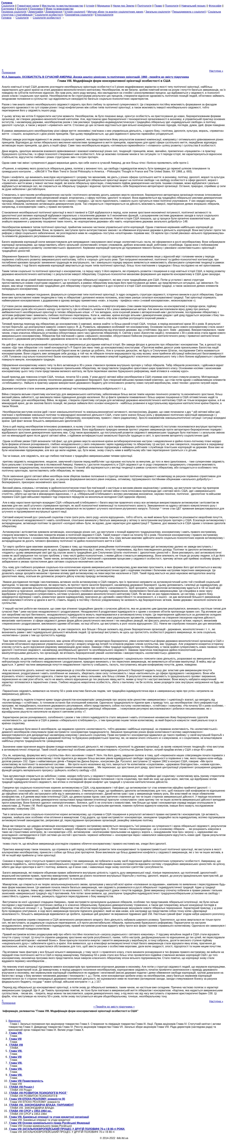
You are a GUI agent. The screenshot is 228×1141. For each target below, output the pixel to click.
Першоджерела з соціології (189, 11)
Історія (90, 5)
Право (158, 5)
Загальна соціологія (157, 11)
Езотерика (7, 8)
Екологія (22, 8)
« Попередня (8, 71)
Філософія (215, 5)
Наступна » (216, 71)
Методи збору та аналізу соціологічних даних (115, 11)
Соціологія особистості (49, 14)
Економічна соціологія (79, 14)
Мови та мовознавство (60, 8)
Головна (6, 17)
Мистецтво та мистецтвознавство (62, 5)
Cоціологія (7, 5)
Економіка (36, 8)
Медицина (103, 5)
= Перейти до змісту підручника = (114, 1006)
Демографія (35, 11)
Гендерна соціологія (13, 11)
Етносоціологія (104, 14)
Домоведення (53, 11)
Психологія (171, 5)
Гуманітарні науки (28, 5)
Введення (14, 1020)
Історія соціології (74, 11)
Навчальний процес (193, 5)
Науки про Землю (123, 5)
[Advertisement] (114, 42)
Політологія (144, 5)
